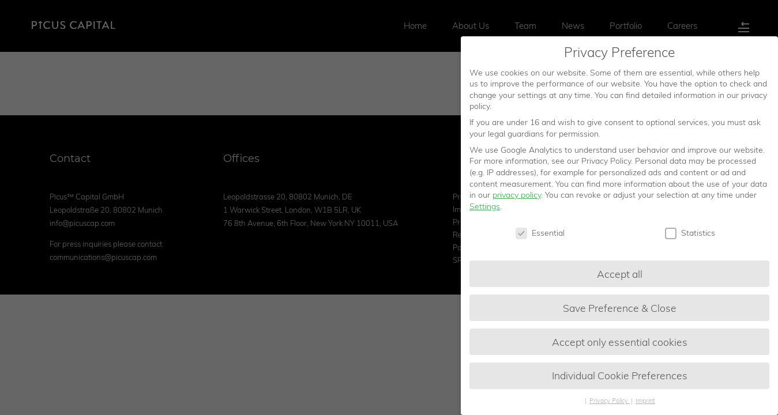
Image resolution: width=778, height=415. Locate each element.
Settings (484, 208)
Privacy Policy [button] (609, 403)
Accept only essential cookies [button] (619, 343)
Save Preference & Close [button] (619, 309)
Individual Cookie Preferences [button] (619, 377)
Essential (540, 234)
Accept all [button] (619, 275)
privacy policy (517, 197)
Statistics (690, 234)
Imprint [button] (645, 403)
